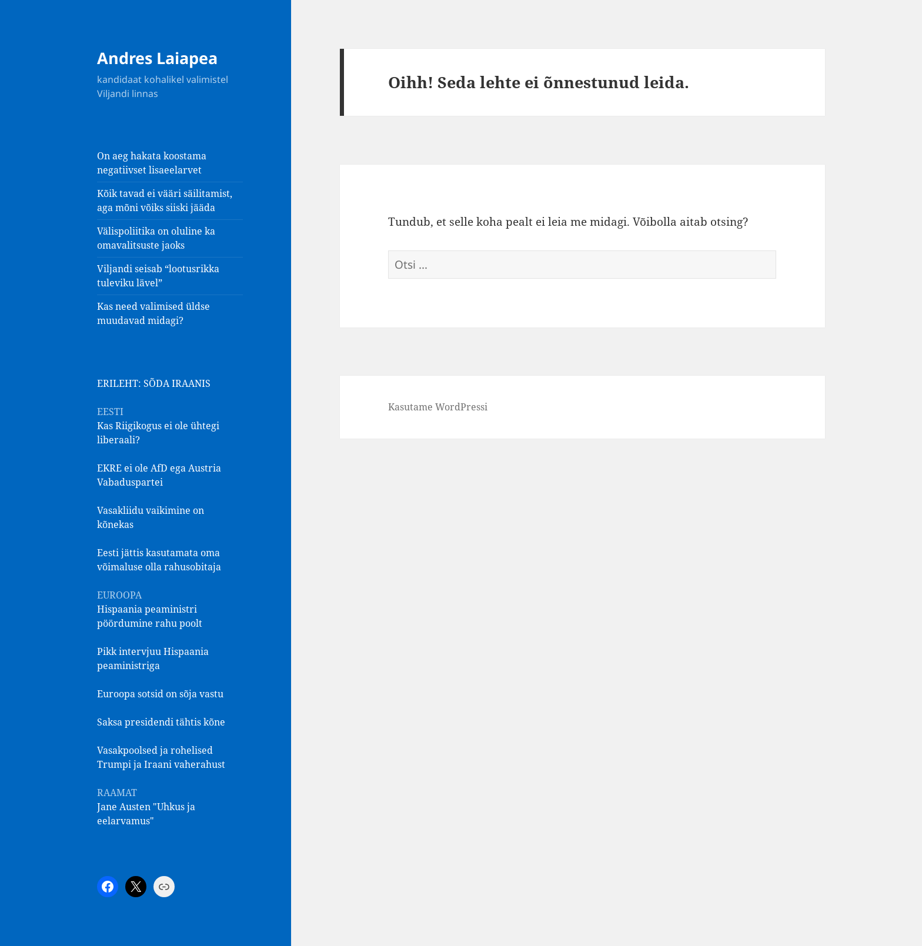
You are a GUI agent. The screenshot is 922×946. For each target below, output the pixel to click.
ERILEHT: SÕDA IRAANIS (154, 383)
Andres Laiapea (157, 58)
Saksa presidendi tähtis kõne (161, 722)
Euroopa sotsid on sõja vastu (160, 693)
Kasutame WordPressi (437, 406)
